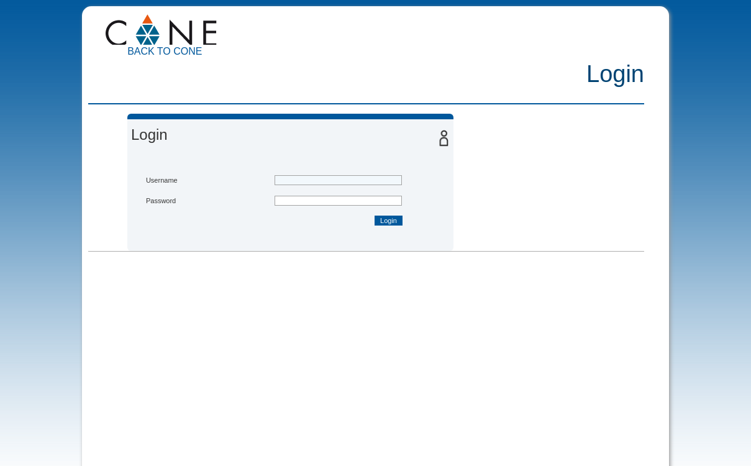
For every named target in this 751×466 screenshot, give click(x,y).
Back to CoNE (164, 52)
